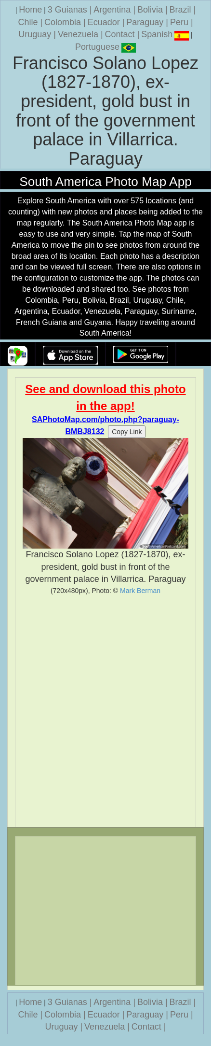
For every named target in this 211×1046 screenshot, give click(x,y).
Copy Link (127, 432)
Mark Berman (140, 590)
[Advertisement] (105, 711)
